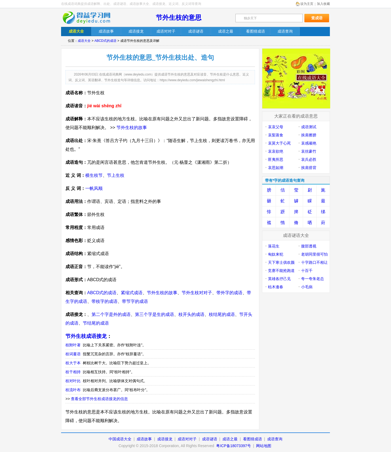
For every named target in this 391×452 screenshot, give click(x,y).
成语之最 (230, 439)
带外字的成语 (229, 292)
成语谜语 (209, 439)
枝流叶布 (73, 390)
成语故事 (144, 439)
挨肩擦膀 (308, 135)
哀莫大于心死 (279, 143)
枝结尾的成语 (222, 314)
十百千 (307, 270)
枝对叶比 (73, 381)
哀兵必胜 (308, 159)
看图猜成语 (252, 439)
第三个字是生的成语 (154, 314)
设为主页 (306, 4)
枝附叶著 (73, 345)
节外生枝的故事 (131, 127)
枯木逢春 (275, 287)
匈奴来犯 (275, 254)
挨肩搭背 (308, 167)
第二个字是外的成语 (111, 314)
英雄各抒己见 (279, 279)
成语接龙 (164, 439)
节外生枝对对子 (197, 292)
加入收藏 (323, 4)
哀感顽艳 (308, 143)
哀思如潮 (275, 167)
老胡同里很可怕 (314, 254)
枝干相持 (73, 372)
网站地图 (263, 446)
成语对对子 (187, 439)
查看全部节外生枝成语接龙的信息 (99, 399)
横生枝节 (94, 175)
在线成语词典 (90, 17)
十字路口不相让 (314, 262)
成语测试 (308, 127)
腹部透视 (308, 246)
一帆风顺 (94, 188)
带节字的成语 (135, 301)
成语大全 (84, 41)
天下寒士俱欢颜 (281, 262)
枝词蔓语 (73, 354)
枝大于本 (73, 363)
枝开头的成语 (191, 314)
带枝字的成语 (105, 301)
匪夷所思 (275, 159)
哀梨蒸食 (275, 135)
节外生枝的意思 (178, 17)
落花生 (273, 246)
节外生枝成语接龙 (86, 336)
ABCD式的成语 (105, 41)
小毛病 (307, 287)
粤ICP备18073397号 (234, 446)
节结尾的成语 (96, 323)
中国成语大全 (120, 439)
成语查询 (274, 439)
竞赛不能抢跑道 (281, 270)
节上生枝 (115, 175)
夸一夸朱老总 (312, 279)
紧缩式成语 (132, 292)
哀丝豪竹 (308, 151)
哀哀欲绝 (275, 151)
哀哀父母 (275, 127)
